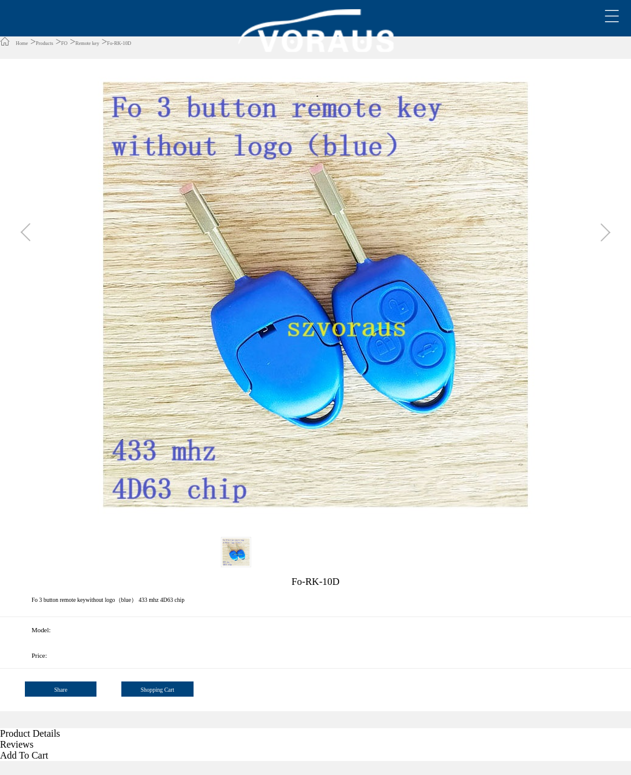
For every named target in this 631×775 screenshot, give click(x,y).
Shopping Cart (157, 689)
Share (60, 689)
